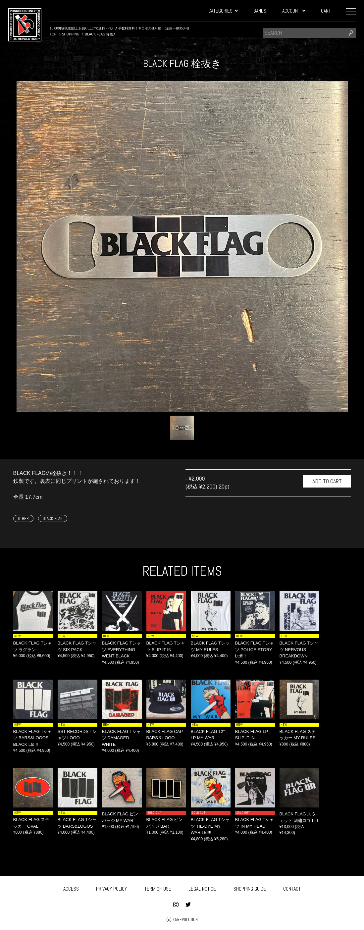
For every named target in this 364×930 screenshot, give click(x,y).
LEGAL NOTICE (202, 888)
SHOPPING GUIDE (250, 888)
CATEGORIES (222, 10)
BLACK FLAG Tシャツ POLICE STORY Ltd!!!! (254, 649)
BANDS (259, 10)
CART (326, 10)
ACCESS (71, 888)
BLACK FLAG (53, 518)
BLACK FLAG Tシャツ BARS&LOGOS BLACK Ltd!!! (32, 738)
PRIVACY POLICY (111, 888)
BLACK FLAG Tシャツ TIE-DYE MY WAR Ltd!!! (210, 826)
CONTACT (292, 888)
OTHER (23, 518)
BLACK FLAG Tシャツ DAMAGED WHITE (121, 738)
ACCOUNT (293, 10)
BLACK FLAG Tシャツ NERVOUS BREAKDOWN (299, 649)
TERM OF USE (157, 888)
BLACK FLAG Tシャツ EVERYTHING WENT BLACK (121, 649)
